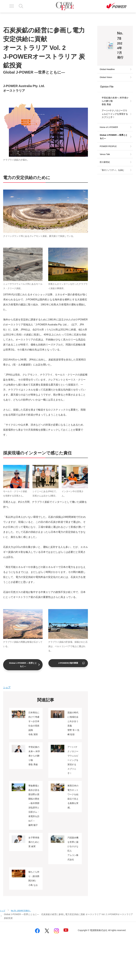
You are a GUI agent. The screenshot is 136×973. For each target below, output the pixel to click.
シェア (7, 688)
